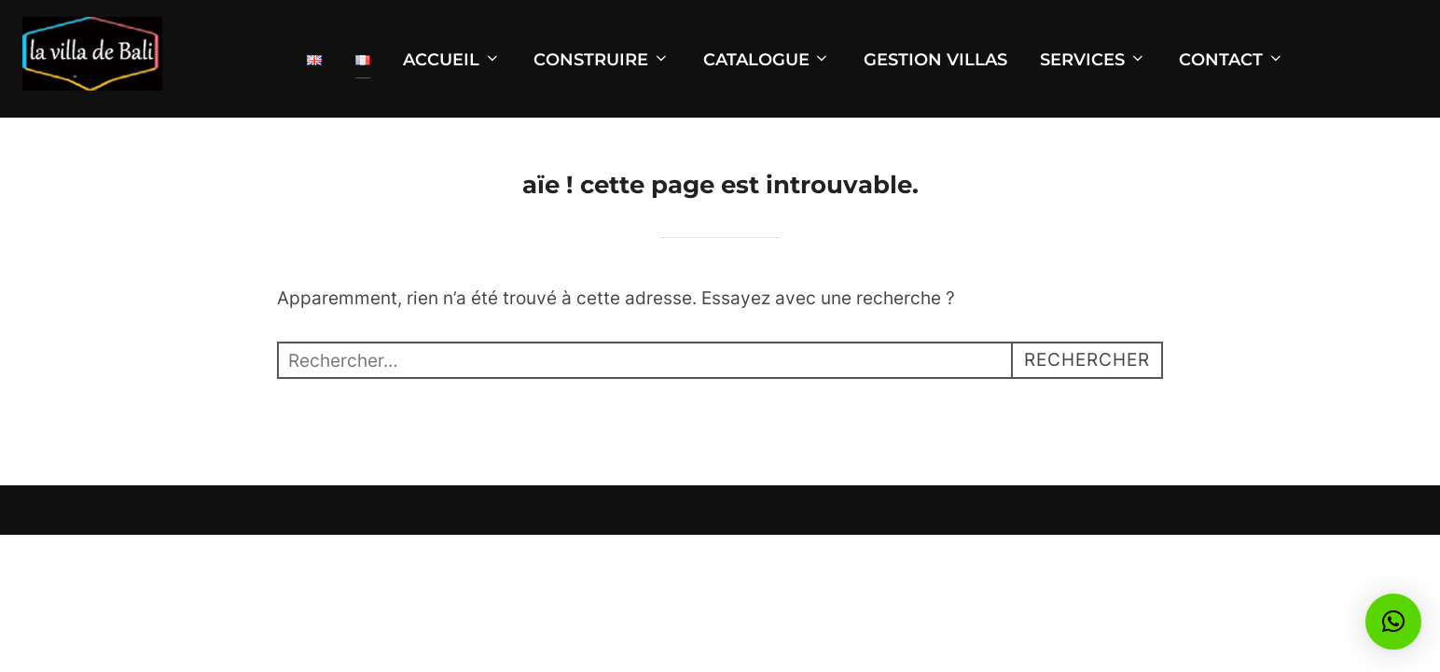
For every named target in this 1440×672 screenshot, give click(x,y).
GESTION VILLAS (935, 59)
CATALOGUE (767, 59)
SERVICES (1093, 59)
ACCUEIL (452, 59)
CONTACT (1231, 59)
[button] (1393, 622)
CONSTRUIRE (601, 59)
